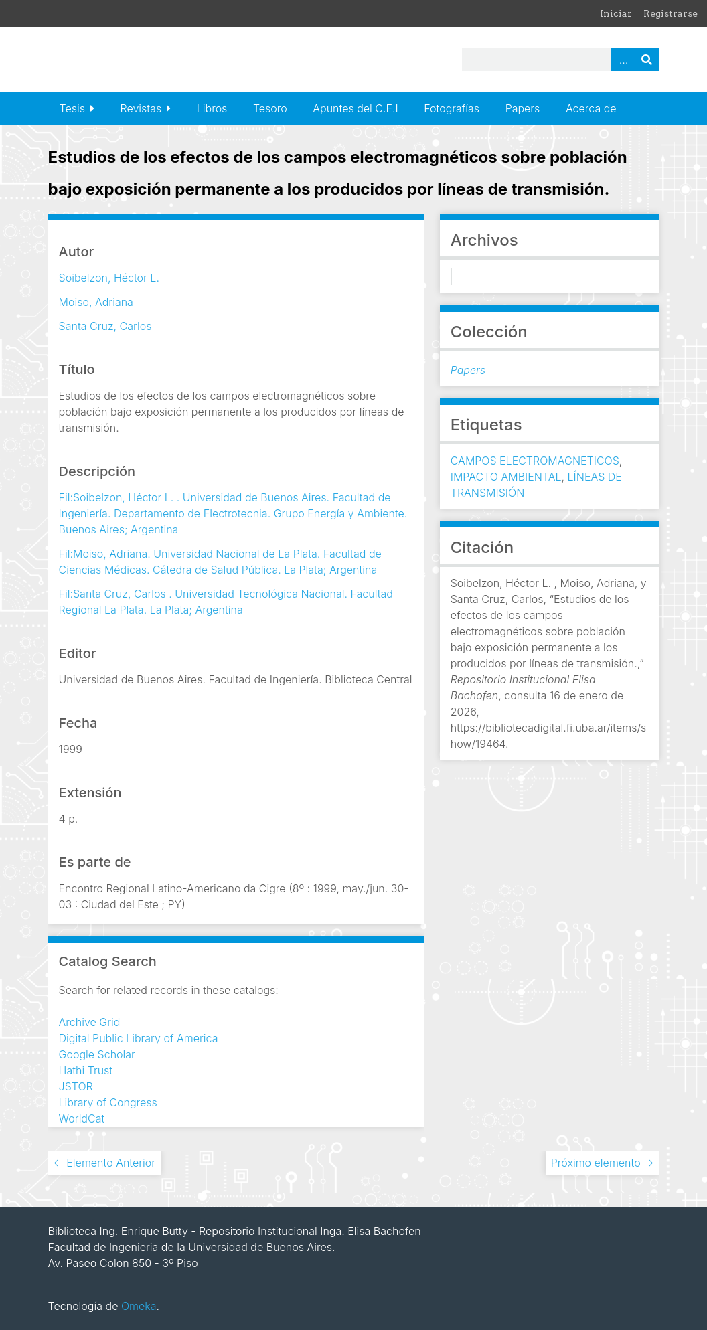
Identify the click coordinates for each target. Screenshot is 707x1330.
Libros (212, 108)
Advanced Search (623, 59)
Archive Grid (90, 1022)
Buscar (647, 59)
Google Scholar (97, 1054)
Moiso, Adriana (96, 302)
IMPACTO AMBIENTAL (506, 476)
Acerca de (591, 108)
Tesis (72, 108)
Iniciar (616, 13)
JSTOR (76, 1086)
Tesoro (270, 108)
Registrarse (670, 13)
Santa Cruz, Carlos (105, 326)
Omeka (139, 1306)
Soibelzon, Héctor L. (109, 277)
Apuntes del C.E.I (355, 108)
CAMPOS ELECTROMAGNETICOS (535, 460)
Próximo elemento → (602, 1162)
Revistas (141, 108)
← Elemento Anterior (105, 1162)
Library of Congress (108, 1102)
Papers (522, 108)
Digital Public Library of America (138, 1038)
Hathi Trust (86, 1070)
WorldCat (82, 1118)
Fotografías (451, 108)
